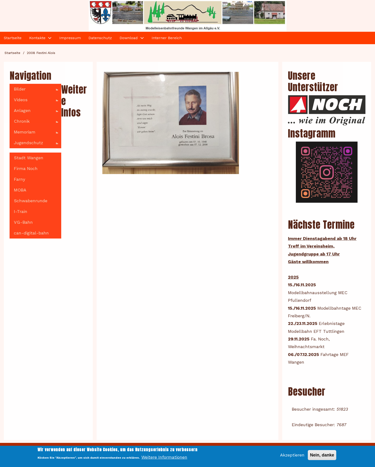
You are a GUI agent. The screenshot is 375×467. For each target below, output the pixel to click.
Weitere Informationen (164, 459)
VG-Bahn (23, 222)
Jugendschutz (34, 144)
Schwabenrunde (30, 200)
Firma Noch (26, 168)
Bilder (34, 90)
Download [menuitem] (129, 38)
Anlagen (34, 112)
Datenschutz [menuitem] (100, 38)
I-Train (20, 211)
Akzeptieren (292, 457)
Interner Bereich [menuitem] (167, 38)
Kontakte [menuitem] (37, 38)
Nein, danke (322, 457)
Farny (19, 179)
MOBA (20, 189)
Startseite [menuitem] (13, 38)
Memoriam (34, 133)
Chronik (34, 123)
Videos (34, 101)
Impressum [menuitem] (70, 38)
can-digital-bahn (31, 232)
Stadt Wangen (28, 157)
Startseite (12, 53)
